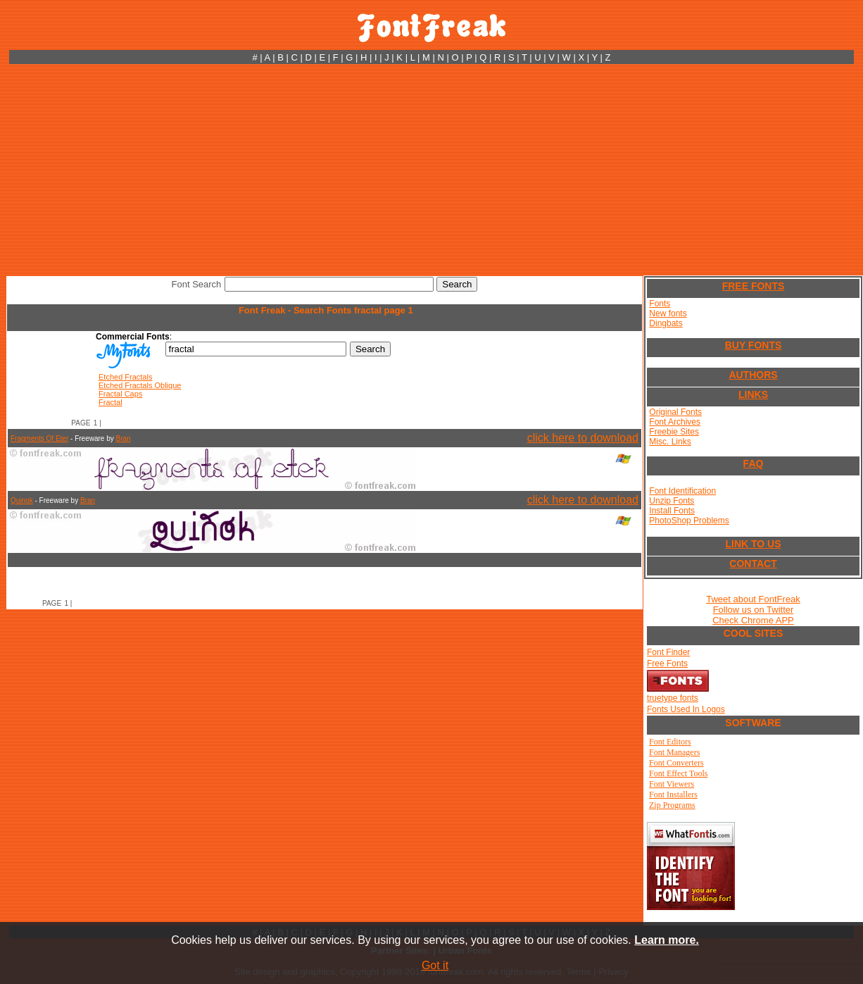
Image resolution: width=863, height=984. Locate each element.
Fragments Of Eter (39, 438)
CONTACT (752, 563)
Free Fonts (667, 663)
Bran (123, 438)
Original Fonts (675, 412)
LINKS (753, 394)
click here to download (582, 438)
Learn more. (666, 940)
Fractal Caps (120, 394)
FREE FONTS (753, 286)
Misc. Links (670, 442)
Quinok (22, 500)
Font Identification (682, 491)
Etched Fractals (125, 377)
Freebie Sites (674, 432)
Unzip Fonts (671, 501)
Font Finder (668, 652)
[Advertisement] (431, 169)
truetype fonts (672, 698)
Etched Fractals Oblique (140, 385)
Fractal (110, 402)
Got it (435, 965)
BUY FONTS (753, 345)
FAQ (753, 463)
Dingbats (665, 323)
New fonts (667, 313)
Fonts (659, 304)
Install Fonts (672, 511)
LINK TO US (753, 543)
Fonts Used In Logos (686, 709)
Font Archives (674, 422)
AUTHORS (753, 374)
